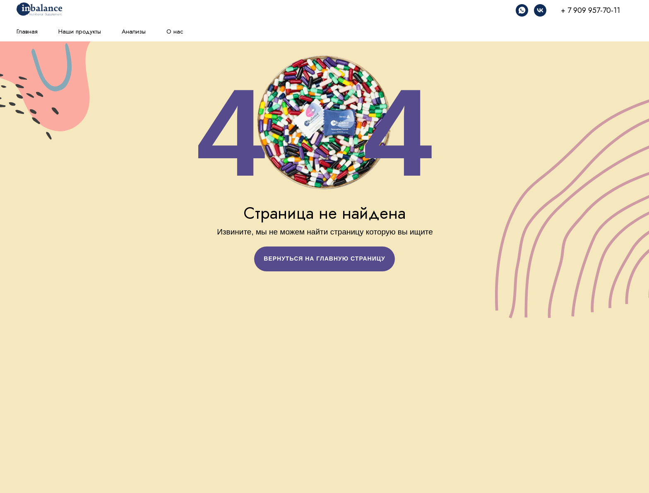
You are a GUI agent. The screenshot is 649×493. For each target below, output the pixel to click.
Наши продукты (79, 31)
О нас (174, 31)
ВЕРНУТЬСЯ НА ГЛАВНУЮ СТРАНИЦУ (324, 258)
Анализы (134, 31)
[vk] (540, 10)
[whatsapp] (522, 10)
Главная (27, 31)
